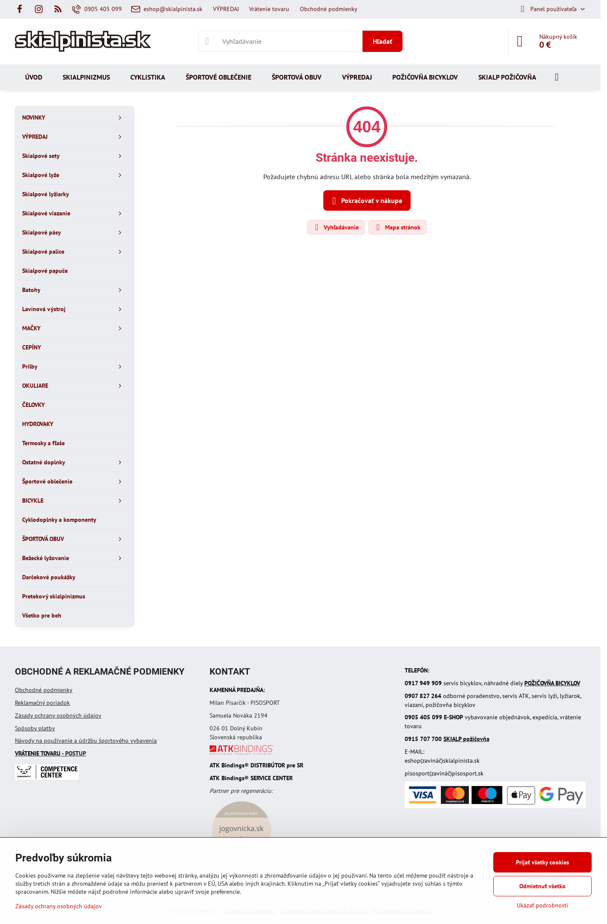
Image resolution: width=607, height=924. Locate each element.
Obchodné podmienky (43, 690)
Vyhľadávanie (336, 227)
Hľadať (382, 41)
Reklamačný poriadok (42, 703)
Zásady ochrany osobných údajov (58, 715)
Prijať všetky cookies (542, 862)
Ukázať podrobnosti (542, 905)
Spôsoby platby (35, 728)
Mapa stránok (397, 227)
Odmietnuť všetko (542, 886)
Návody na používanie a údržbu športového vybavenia (86, 740)
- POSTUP (50, 753)
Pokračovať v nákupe (365, 201)
